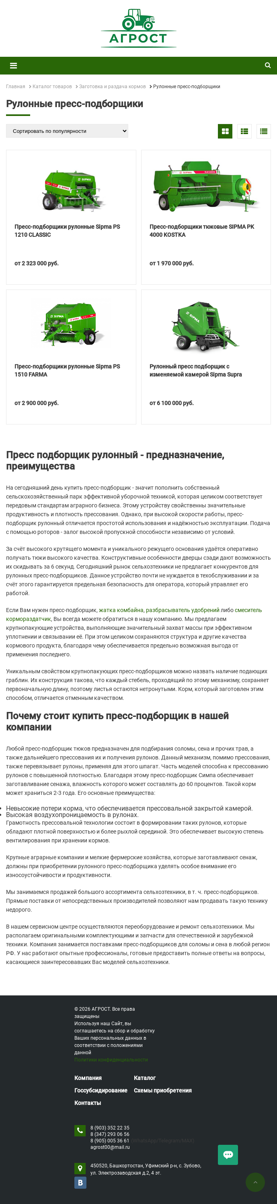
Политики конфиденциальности (111, 1060)
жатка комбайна (121, 610)
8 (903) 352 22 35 (109, 1128)
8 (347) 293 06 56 (109, 1134)
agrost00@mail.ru (110, 1147)
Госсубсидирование (100, 1090)
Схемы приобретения (163, 1090)
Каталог (145, 1078)
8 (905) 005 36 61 (109, 1141)
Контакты (87, 1103)
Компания (88, 1078)
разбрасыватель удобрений (183, 610)
